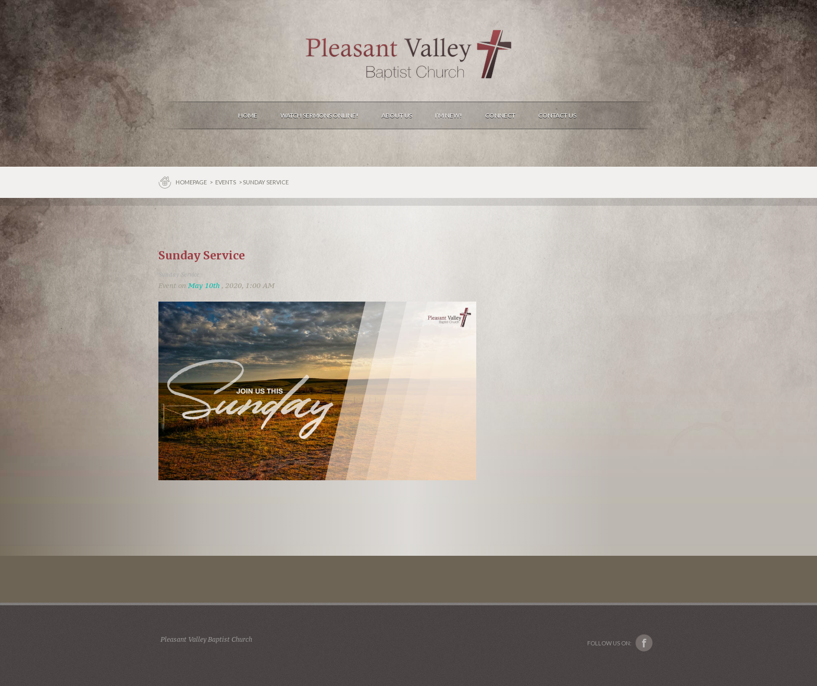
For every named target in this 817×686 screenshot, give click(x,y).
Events (225, 182)
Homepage (192, 182)
